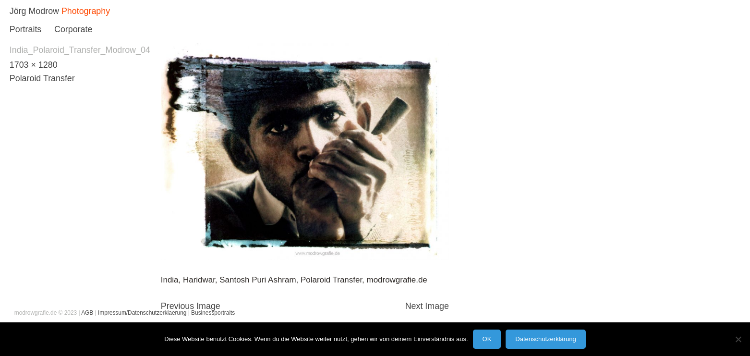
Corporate (73, 29)
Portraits (25, 29)
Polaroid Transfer (42, 78)
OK (487, 339)
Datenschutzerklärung (545, 339)
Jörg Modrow (34, 11)
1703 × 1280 (34, 65)
